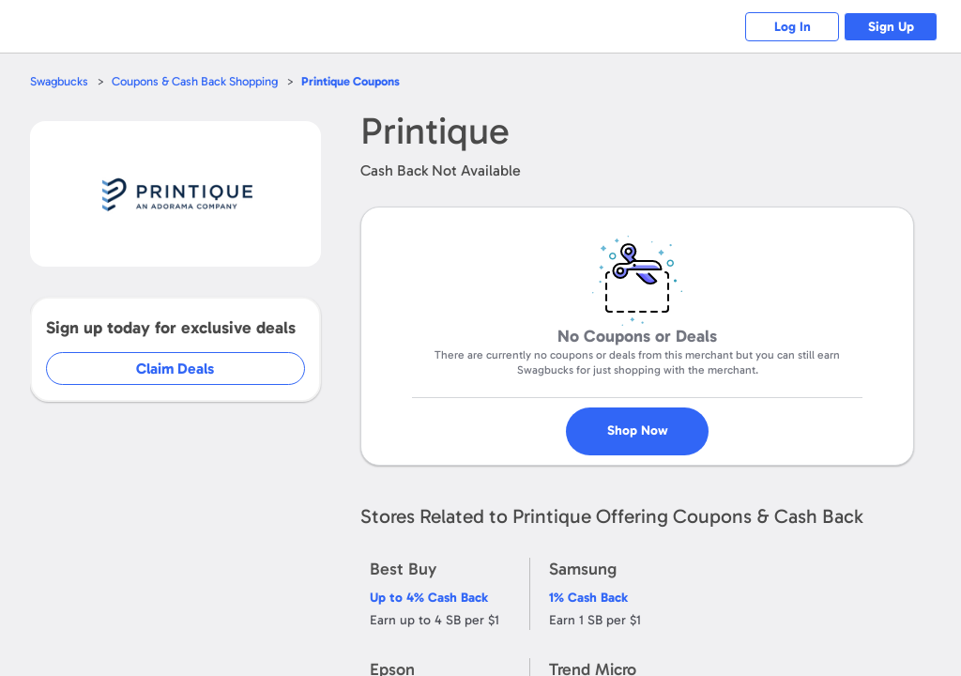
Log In (792, 27)
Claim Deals (189, 368)
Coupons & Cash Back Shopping (195, 81)
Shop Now (653, 423)
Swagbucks (59, 81)
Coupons (350, 81)
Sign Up (891, 27)
